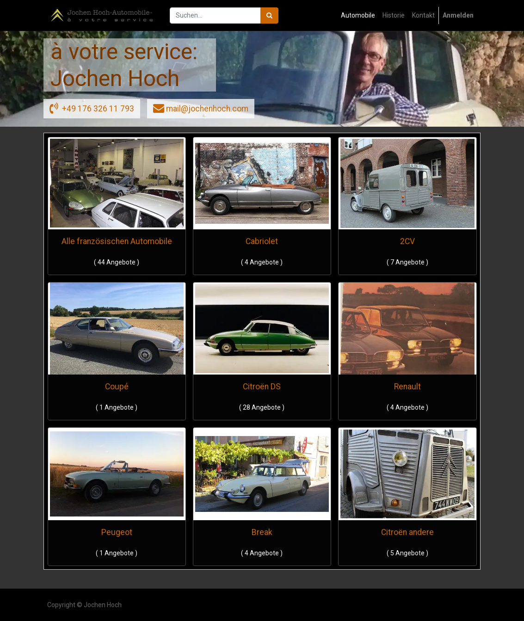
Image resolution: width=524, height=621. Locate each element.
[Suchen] (269, 15)
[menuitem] (358, 15)
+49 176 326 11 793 (91, 107)
